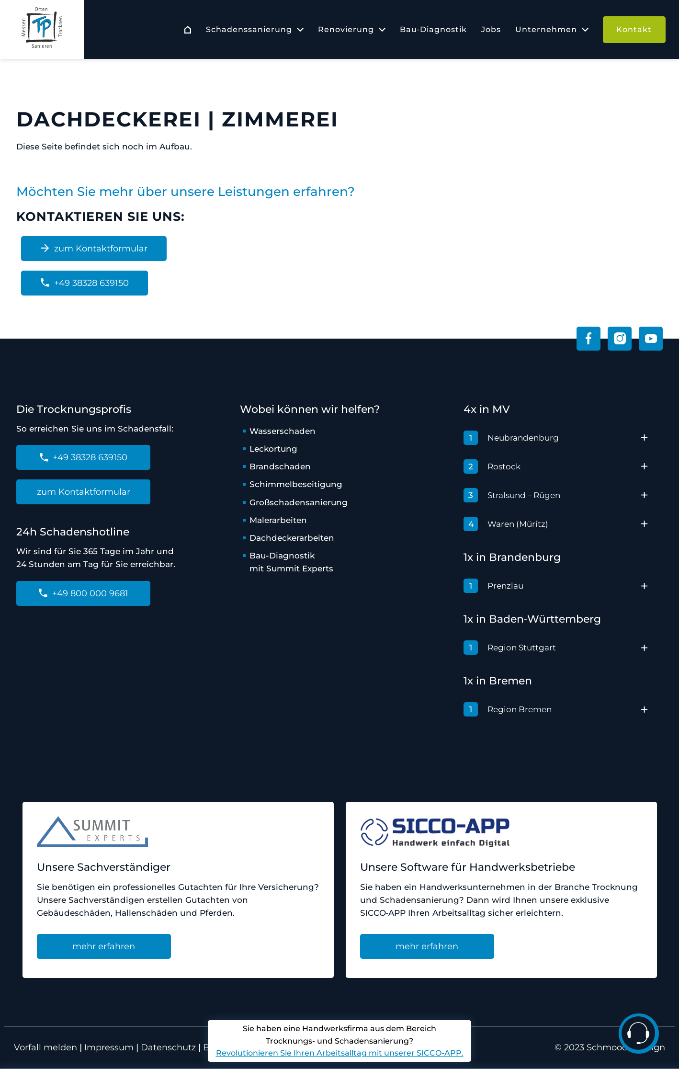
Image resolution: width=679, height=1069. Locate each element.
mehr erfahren (103, 946)
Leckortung (273, 449)
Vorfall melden (46, 1047)
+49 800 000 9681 (83, 593)
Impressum (109, 1047)
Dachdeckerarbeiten (291, 538)
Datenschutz (168, 1047)
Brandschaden (280, 466)
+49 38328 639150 (84, 283)
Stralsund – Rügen (512, 495)
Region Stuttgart (510, 647)
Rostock (492, 466)
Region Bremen (508, 709)
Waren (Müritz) (506, 524)
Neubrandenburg (511, 438)
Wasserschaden (282, 431)
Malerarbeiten (278, 520)
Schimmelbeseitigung (296, 484)
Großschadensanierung (298, 502)
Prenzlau (493, 586)
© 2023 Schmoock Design (610, 1047)
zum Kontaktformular (93, 248)
